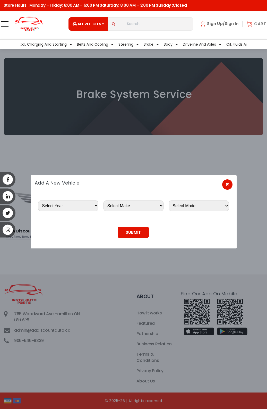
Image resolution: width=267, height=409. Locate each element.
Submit (133, 232)
